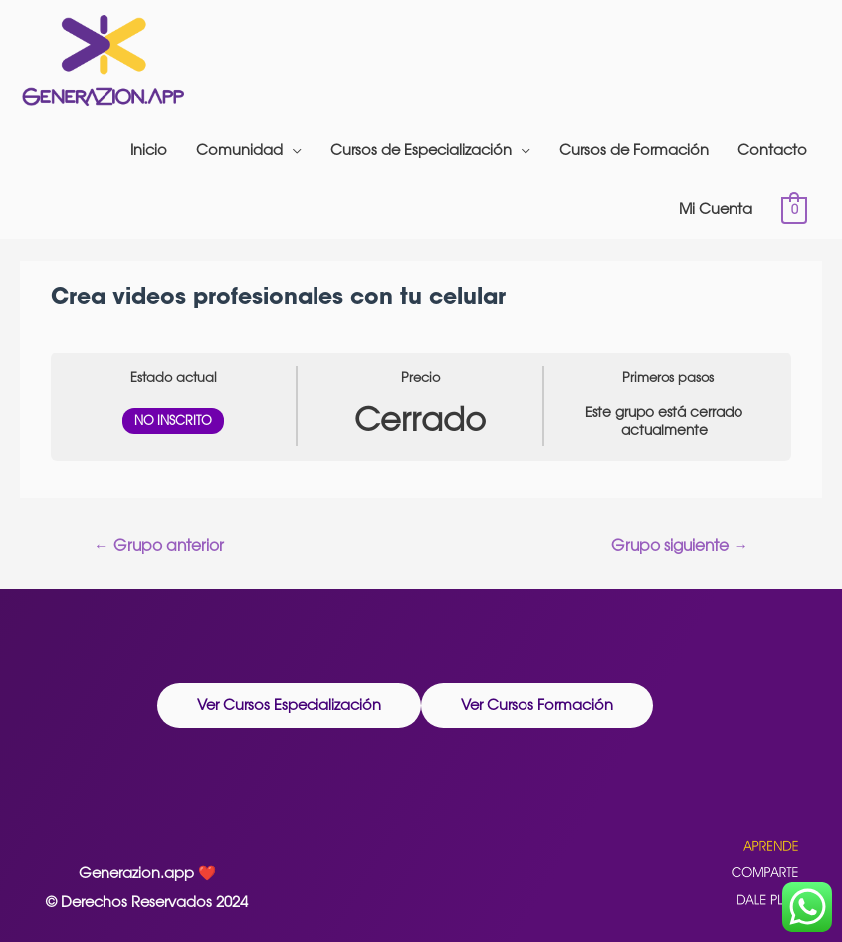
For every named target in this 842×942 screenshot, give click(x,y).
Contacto (772, 149)
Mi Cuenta (715, 208)
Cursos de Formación (634, 149)
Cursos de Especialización (421, 149)
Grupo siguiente (679, 545)
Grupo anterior (159, 545)
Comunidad (239, 149)
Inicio (148, 149)
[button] (289, 706)
